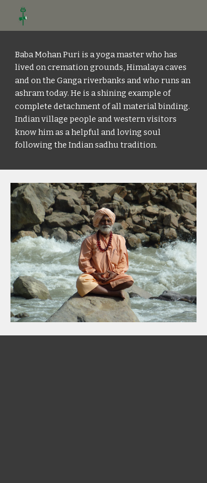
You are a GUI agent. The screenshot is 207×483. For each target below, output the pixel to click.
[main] (103, 100)
